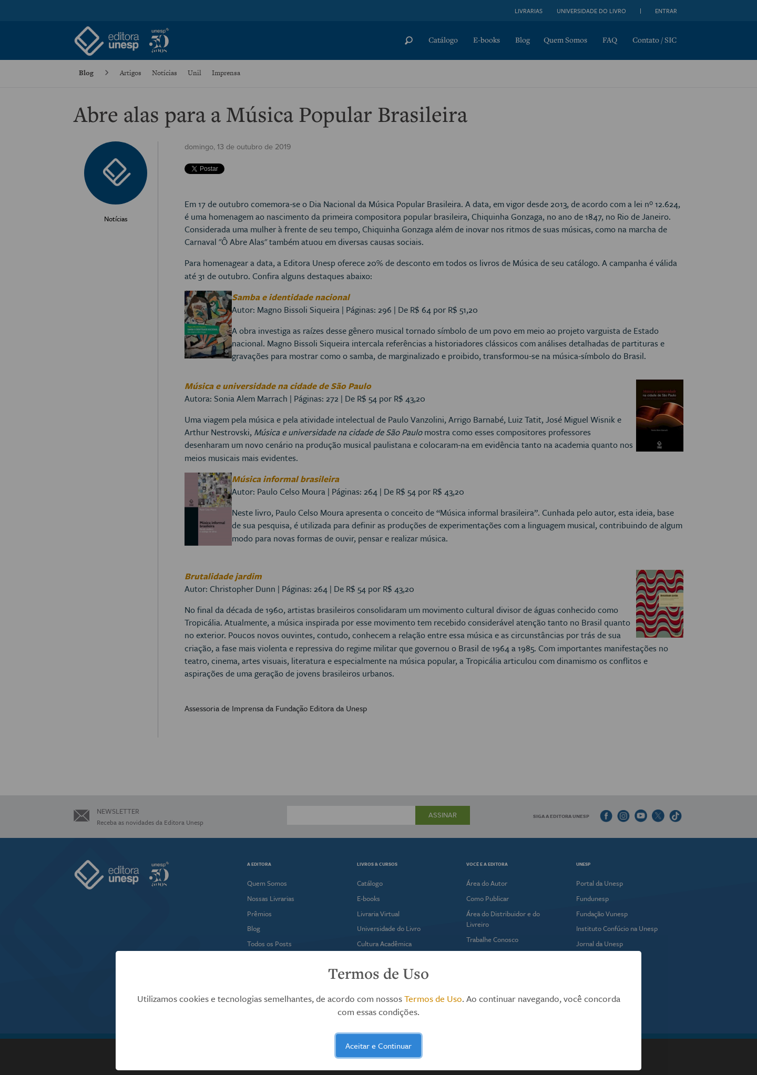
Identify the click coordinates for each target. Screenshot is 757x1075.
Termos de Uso (433, 998)
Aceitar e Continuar (378, 1045)
